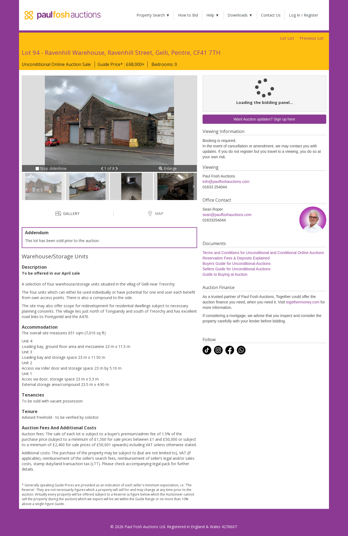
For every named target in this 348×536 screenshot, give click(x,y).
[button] (102, 168)
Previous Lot (312, 38)
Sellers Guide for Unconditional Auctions (237, 269)
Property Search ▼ (153, 15)
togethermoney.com (302, 302)
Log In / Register (303, 15)
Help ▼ (212, 15)
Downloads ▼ (240, 15)
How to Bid (188, 15)
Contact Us (271, 15)
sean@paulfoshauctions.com (227, 215)
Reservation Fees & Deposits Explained (236, 258)
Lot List (287, 38)
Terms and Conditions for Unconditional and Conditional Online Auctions (263, 252)
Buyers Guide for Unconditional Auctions (237, 263)
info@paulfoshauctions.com (226, 181)
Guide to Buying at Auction (225, 274)
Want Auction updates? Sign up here (264, 119)
